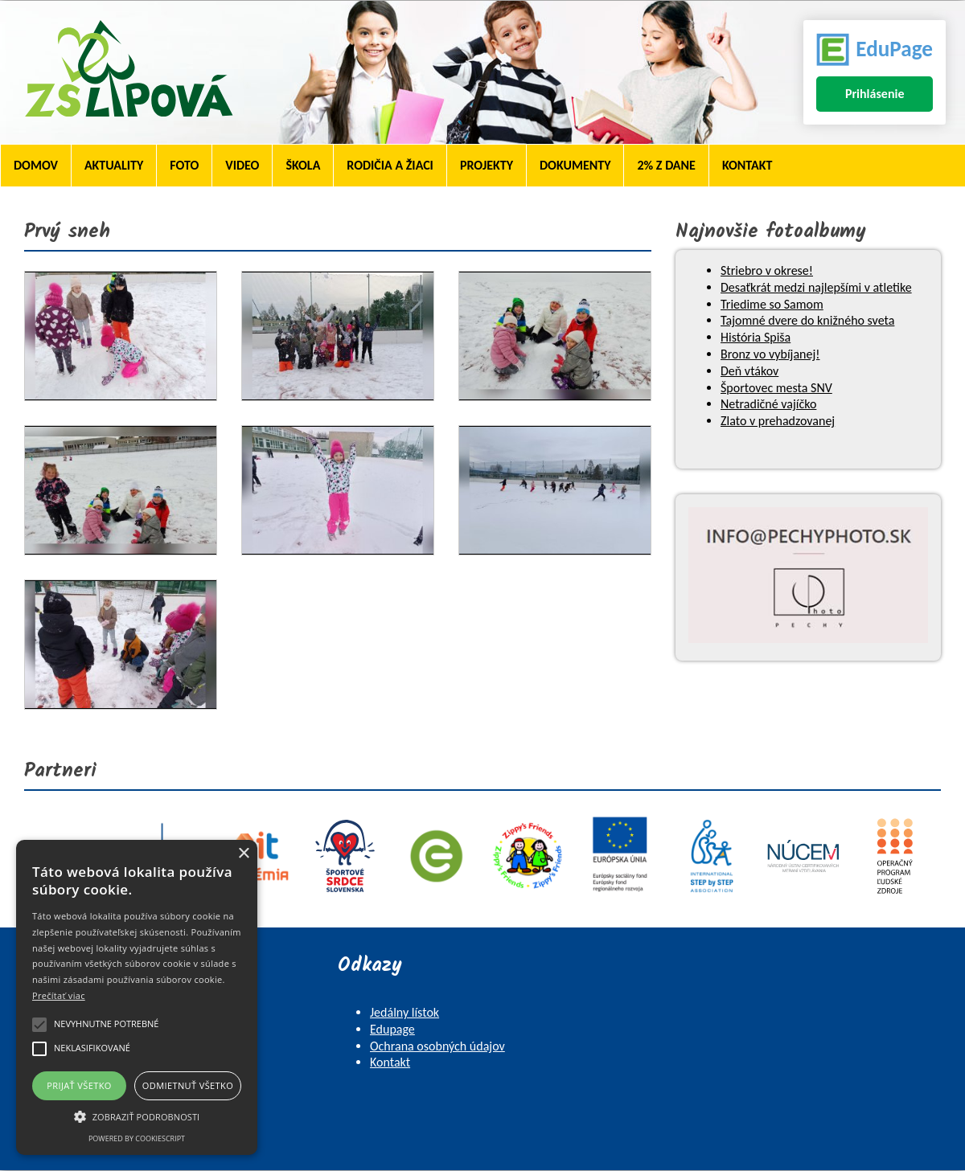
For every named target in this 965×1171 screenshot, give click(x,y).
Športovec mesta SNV (776, 387)
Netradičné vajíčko (768, 403)
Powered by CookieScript (136, 1138)
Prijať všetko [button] (79, 1085)
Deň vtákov (749, 371)
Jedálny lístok (404, 1012)
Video (242, 165)
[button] (136, 1115)
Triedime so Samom (772, 304)
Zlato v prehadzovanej (778, 420)
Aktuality (113, 165)
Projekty (486, 165)
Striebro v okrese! (767, 270)
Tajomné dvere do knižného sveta (807, 320)
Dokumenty (575, 165)
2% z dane (666, 165)
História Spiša (755, 337)
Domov (36, 165)
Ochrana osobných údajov (437, 1046)
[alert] (136, 997)
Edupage (392, 1029)
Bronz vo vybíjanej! (770, 354)
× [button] (243, 854)
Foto (184, 165)
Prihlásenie (875, 93)
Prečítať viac (58, 995)
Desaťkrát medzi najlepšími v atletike (816, 287)
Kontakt (747, 165)
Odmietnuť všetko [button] (187, 1085)
